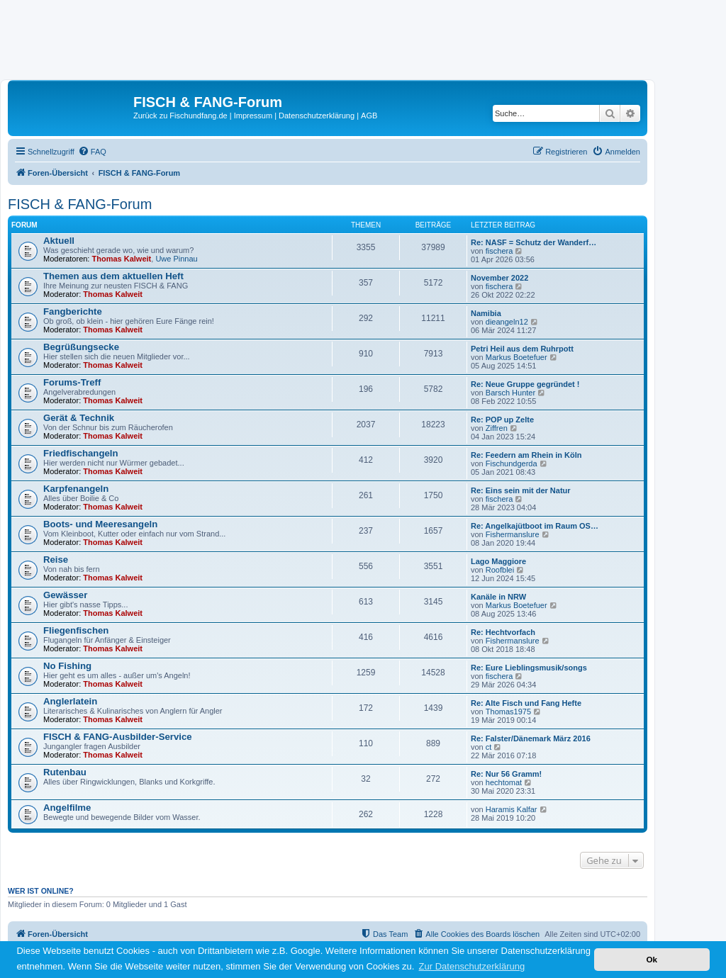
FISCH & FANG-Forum (80, 204)
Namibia (486, 313)
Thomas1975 (508, 711)
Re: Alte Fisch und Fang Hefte (526, 703)
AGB (369, 115)
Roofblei (500, 570)
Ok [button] (651, 959)
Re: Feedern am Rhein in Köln (526, 455)
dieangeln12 (507, 321)
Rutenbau (64, 772)
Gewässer (65, 595)
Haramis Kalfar (511, 809)
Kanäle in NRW (498, 596)
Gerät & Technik (78, 417)
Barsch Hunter (510, 392)
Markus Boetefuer (516, 357)
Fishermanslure (513, 534)
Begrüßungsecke (81, 347)
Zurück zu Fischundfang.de (180, 115)
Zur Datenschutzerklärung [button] (472, 966)
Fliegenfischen (75, 630)
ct (489, 747)
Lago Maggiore (498, 561)
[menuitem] (92, 151)
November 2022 (499, 278)
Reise (55, 559)
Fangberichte (72, 311)
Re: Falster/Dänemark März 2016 (531, 738)
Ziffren (497, 428)
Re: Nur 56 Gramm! (506, 774)
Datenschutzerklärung (316, 115)
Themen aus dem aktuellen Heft (113, 276)
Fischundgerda (511, 463)
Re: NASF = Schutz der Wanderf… (533, 242)
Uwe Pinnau (176, 258)
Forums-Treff (72, 382)
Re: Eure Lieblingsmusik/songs (529, 667)
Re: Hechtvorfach (503, 632)
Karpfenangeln (75, 488)
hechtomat (504, 782)
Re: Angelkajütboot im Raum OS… (534, 526)
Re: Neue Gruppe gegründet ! (525, 384)
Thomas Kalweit (122, 258)
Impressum (253, 115)
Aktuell (58, 240)
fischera (499, 251)
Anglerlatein (70, 701)
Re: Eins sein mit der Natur (521, 490)
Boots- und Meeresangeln (100, 524)
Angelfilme (67, 807)
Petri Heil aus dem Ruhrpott (522, 348)
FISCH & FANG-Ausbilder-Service (117, 736)
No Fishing (67, 666)
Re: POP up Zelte (502, 419)
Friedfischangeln (80, 453)
